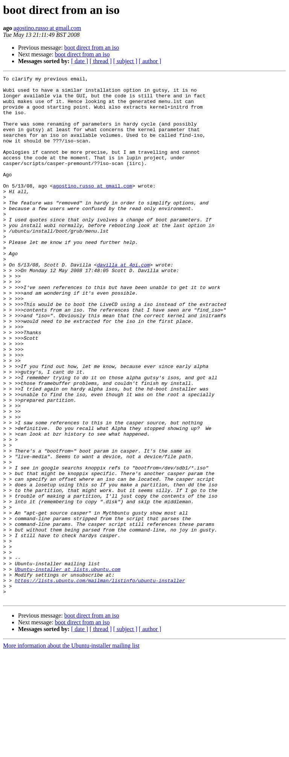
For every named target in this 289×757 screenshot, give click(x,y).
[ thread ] (101, 61)
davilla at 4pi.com (123, 303)
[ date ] (79, 61)
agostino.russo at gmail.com (47, 28)
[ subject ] (125, 61)
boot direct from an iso (91, 47)
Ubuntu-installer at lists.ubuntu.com (67, 668)
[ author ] (150, 61)
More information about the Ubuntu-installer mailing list (71, 750)
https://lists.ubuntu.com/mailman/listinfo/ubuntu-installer (100, 681)
